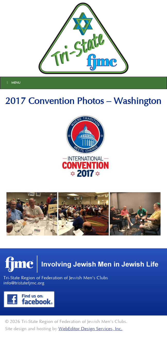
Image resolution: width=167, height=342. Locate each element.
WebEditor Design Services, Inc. (90, 328)
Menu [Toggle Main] (12, 82)
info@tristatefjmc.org (23, 283)
